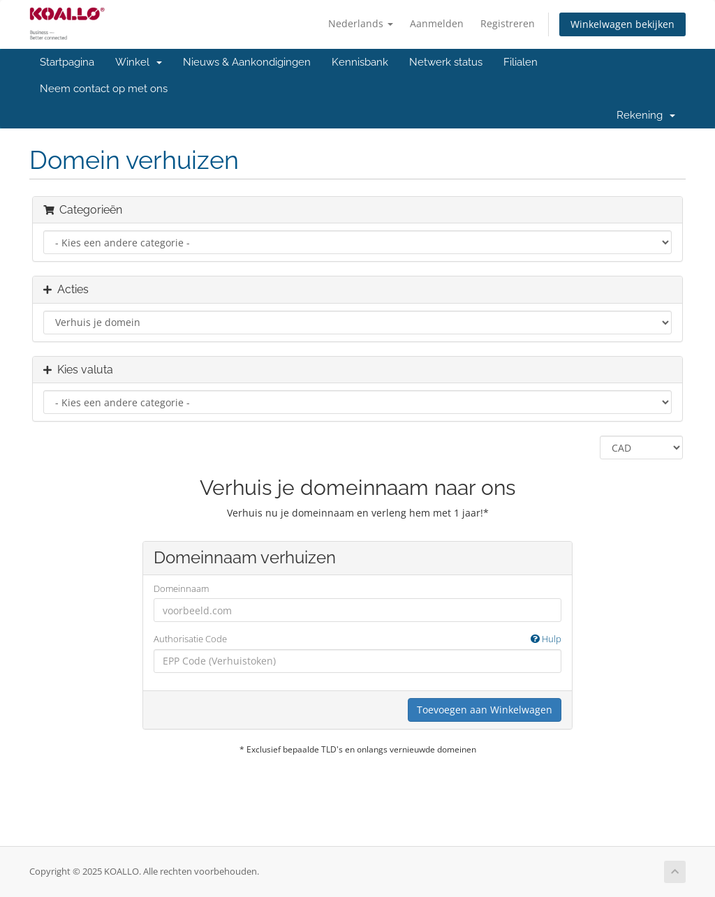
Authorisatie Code (358, 639)
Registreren (507, 23)
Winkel (138, 62)
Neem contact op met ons (104, 88)
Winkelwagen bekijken (622, 24)
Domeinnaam (181, 588)
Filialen (520, 62)
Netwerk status (445, 62)
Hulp (546, 638)
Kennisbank (360, 62)
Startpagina (67, 62)
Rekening (646, 115)
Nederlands (360, 23)
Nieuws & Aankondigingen (247, 62)
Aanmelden (437, 23)
